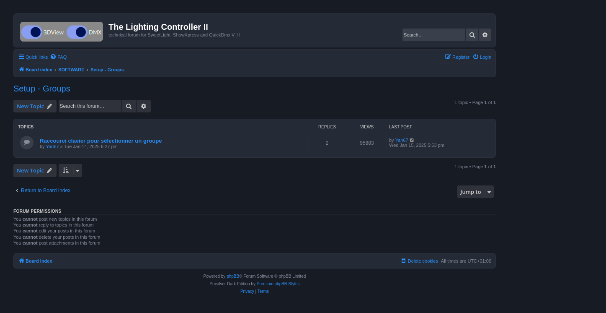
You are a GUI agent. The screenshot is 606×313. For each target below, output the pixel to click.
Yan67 (52, 146)
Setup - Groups (41, 88)
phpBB (233, 276)
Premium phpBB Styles (278, 284)
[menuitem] (58, 57)
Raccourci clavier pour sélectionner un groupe (101, 141)
